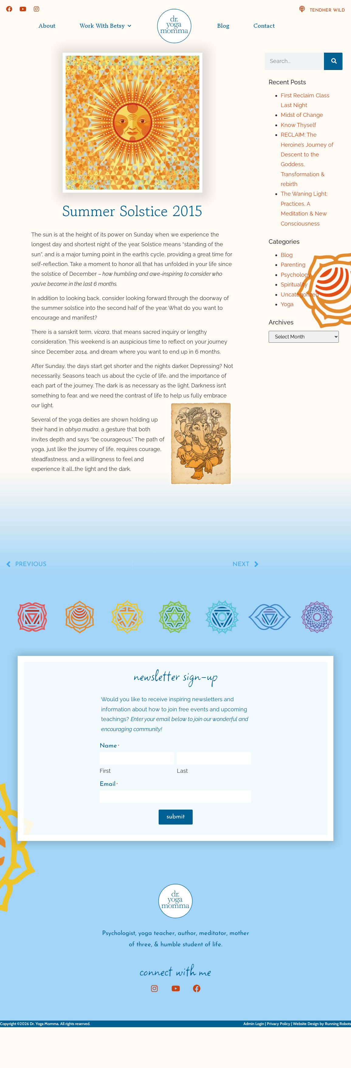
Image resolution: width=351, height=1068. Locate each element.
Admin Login (253, 1023)
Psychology (296, 274)
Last (182, 771)
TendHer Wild (327, 10)
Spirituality (294, 284)
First (105, 771)
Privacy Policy (278, 1023)
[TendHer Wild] (302, 9)
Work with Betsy (105, 26)
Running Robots (338, 1023)
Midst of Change (302, 115)
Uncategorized (300, 294)
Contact (264, 26)
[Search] (333, 61)
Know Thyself (298, 125)
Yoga (287, 304)
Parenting (293, 264)
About (47, 26)
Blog (223, 26)
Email (109, 784)
